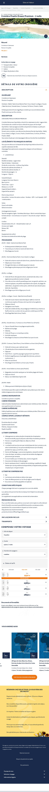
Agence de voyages (6, 8)
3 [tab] (24, 37)
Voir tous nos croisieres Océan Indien (24, 677)
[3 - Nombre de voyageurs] (24, 554)
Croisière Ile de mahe (38, 8)
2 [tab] (23, 37)
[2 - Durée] (24, 544)
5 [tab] (27, 37)
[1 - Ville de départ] (24, 535)
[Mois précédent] (3, 570)
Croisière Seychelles (26, 8)
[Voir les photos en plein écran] (46, 36)
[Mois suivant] (46, 570)
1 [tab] (21, 37)
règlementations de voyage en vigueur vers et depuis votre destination (22, 607)
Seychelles (15, 8)
